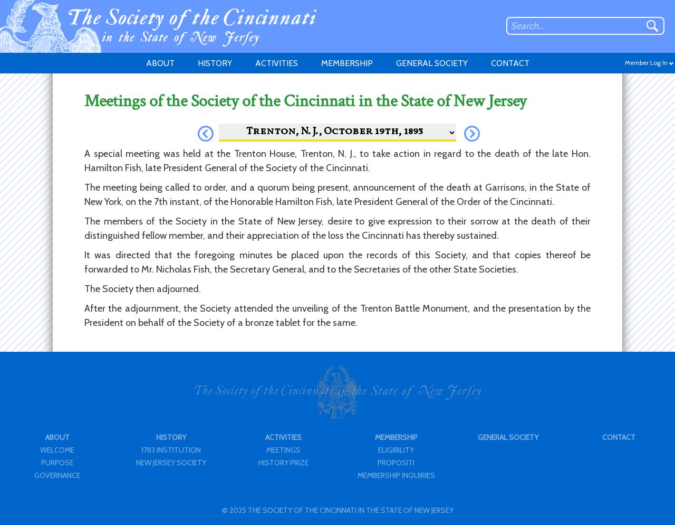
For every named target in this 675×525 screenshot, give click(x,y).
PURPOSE (57, 462)
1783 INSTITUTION (171, 450)
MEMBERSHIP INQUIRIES (396, 475)
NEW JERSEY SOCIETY (171, 462)
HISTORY (215, 63)
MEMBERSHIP (347, 63)
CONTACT (510, 63)
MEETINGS (283, 450)
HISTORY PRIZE (283, 462)
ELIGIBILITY (396, 450)
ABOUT (160, 63)
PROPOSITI (396, 462)
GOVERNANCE (57, 475)
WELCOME (57, 450)
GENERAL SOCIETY (432, 63)
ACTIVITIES (276, 63)
